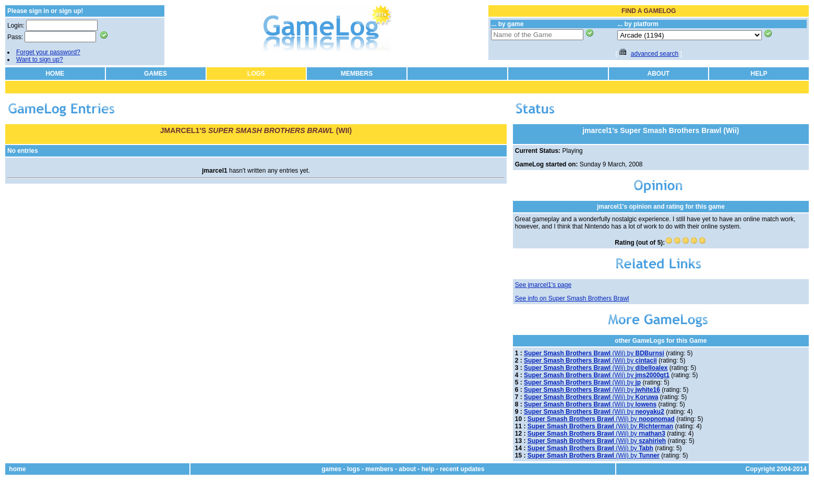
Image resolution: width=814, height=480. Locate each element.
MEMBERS (357, 73)
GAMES (155, 73)
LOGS (256, 73)
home (17, 469)
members (379, 469)
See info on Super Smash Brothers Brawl (572, 298)
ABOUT (659, 73)
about (407, 469)
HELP (759, 73)
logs (353, 469)
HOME (54, 73)
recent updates (462, 469)
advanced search (654, 53)
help (428, 469)
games (331, 469)
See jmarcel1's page (543, 285)
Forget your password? (48, 52)
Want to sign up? (39, 59)
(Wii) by (594, 353)
